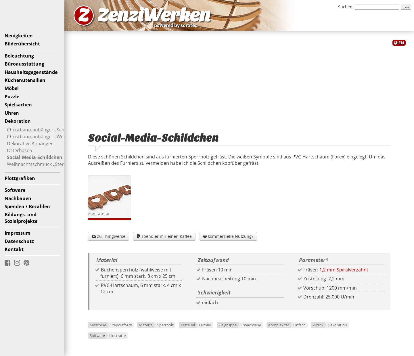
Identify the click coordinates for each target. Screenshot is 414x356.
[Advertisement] (239, 85)
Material (146, 325)
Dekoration (18, 121)
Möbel (12, 88)
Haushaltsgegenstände (31, 72)
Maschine (98, 325)
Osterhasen (19, 150)
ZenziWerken (153, 15)
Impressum (17, 233)
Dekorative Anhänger (30, 143)
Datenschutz (19, 241)
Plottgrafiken (20, 178)
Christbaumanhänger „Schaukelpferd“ (48, 130)
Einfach (299, 325)
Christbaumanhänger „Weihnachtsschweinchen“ (59, 136)
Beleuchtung (19, 56)
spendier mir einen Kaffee (164, 236)
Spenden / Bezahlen (27, 206)
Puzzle (12, 96)
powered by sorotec (177, 25)
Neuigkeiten (19, 35)
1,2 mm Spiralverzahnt (343, 270)
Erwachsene (251, 325)
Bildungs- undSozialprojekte (21, 217)
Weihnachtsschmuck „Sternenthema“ (47, 164)
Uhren (12, 113)
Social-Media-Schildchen (34, 157)
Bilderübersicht (22, 44)
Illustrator (117, 335)
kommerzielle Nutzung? (228, 236)
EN (401, 42)
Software (15, 190)
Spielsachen (18, 105)
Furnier (205, 325)
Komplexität (278, 325)
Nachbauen (18, 198)
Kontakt (14, 249)
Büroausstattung (24, 64)
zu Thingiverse (108, 236)
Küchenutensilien (25, 80)
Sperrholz (165, 325)
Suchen (345, 6)
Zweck (318, 325)
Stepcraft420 (121, 325)
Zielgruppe (227, 325)
